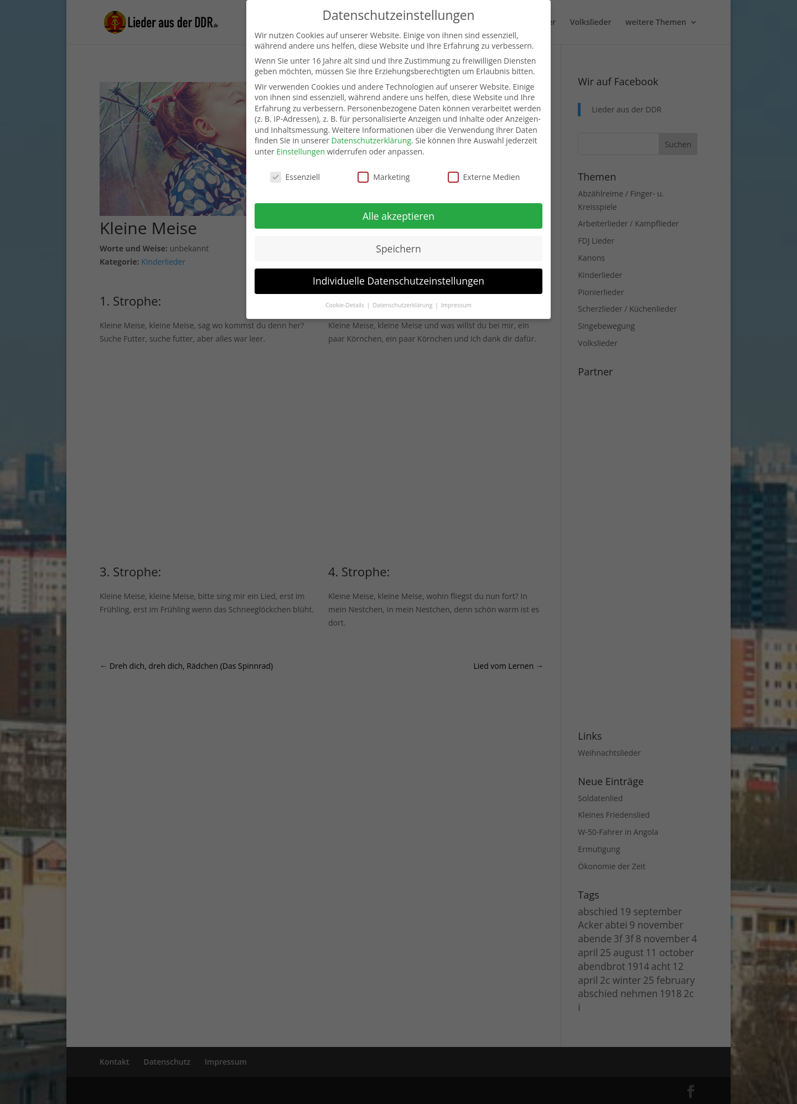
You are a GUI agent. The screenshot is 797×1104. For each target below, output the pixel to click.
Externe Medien (484, 177)
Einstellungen (300, 151)
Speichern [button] (398, 248)
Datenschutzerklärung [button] (403, 305)
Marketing (384, 177)
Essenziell (295, 177)
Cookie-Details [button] (345, 305)
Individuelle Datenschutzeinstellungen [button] (398, 280)
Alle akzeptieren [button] (398, 216)
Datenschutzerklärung (371, 140)
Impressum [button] (456, 305)
